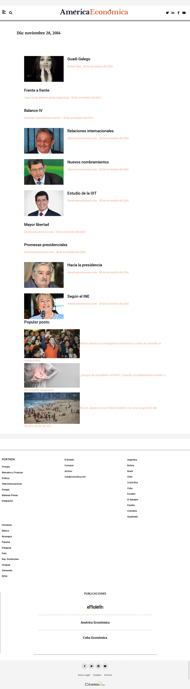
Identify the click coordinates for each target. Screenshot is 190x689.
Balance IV (34, 110)
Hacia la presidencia (87, 264)
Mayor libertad (38, 224)
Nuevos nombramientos (91, 162)
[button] (10, 13)
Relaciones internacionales (94, 130)
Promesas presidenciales (49, 244)
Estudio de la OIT (84, 193)
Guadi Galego (80, 58)
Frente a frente (38, 90)
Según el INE (80, 296)
